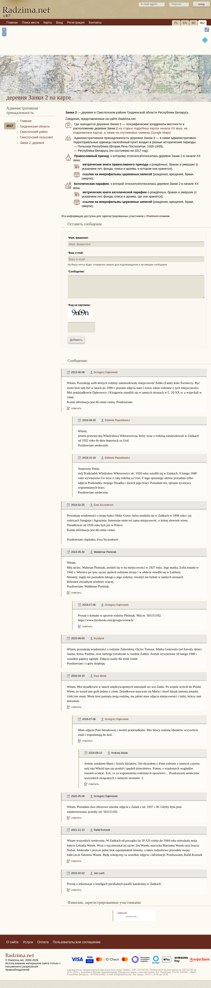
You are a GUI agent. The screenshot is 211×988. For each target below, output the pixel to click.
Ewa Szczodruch (103, 504)
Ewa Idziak (100, 675)
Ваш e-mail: (76, 252)
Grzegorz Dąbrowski (106, 372)
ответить (76, 408)
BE (194, 23)
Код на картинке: (80, 305)
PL (176, 23)
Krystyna (99, 638)
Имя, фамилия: (79, 237)
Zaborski (122, 912)
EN (185, 23)
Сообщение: (77, 271)
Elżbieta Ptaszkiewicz (117, 420)
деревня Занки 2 (122, 80)
